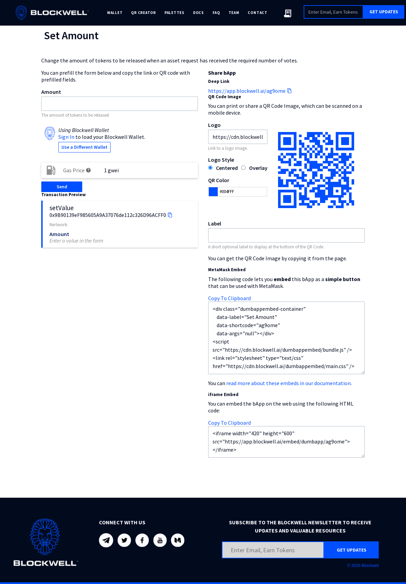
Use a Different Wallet (84, 147)
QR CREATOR (143, 12)
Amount (51, 91)
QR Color (218, 180)
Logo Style (221, 159)
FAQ (216, 12)
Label (214, 223)
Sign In (66, 136)
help (88, 170)
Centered (227, 167)
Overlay (258, 167)
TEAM (234, 12)
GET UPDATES (383, 12)
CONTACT (257, 12)
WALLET (115, 12)
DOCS (198, 12)
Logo (214, 124)
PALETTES (174, 12)
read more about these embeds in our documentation (288, 383)
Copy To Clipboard (229, 298)
